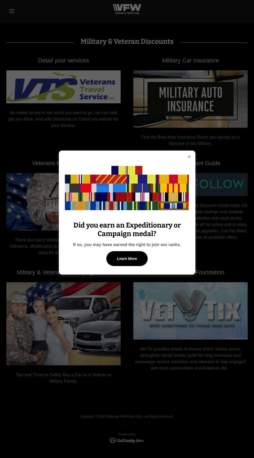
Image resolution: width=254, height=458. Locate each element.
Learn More (127, 258)
